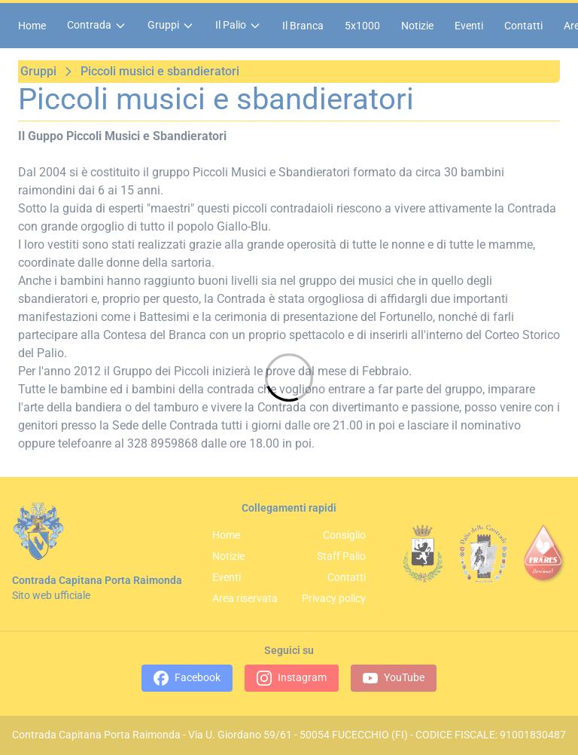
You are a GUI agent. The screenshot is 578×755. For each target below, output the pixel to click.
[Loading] (289, 377)
